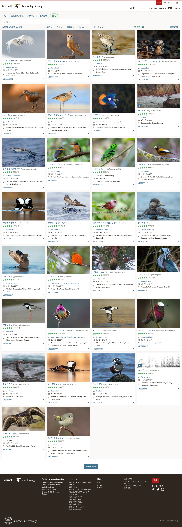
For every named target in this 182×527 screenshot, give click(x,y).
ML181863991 (8, 79)
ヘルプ (177, 8)
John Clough (55, 171)
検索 (132, 8)
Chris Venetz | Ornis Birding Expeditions (110, 122)
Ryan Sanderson (56, 122)
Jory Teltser (9, 391)
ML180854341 (98, 75)
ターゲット (73, 494)
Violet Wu (144, 117)
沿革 (98, 483)
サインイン (169, 3)
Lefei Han (99, 64)
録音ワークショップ (76, 507)
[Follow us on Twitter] (157, 489)
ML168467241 (143, 290)
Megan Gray (145, 68)
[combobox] (48, 21)
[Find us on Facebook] (153, 489)
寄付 (159, 3)
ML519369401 (53, 180)
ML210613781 (98, 349)
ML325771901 (143, 183)
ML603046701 (143, 80)
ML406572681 (53, 457)
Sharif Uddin (55, 68)
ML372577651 (8, 400)
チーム (99, 485)
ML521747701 (143, 241)
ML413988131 (53, 241)
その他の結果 (91, 466)
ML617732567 (98, 131)
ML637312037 (8, 134)
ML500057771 (53, 349)
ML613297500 (143, 126)
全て (54, 16)
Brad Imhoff (55, 391)
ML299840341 (8, 187)
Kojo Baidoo (100, 391)
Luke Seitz (9, 332)
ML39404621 (7, 343)
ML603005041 (53, 292)
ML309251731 (98, 291)
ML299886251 (98, 403)
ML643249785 (8, 449)
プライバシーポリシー (132, 486)
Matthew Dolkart (12, 229)
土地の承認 (128, 479)
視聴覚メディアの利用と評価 (80, 489)
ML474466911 (143, 346)
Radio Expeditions (48, 487)
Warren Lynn (145, 377)
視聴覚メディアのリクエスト (80, 492)
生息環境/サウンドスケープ (23, 16)
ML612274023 (8, 238)
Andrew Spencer (12, 67)
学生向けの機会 (75, 509)
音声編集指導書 (75, 499)
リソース (140, 8)
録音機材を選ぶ (75, 504)
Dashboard (152, 8)
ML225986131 (8, 295)
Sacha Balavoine (11, 122)
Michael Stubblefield (13, 176)
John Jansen (145, 171)
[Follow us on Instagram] (162, 489)
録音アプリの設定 (76, 502)
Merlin (162, 8)
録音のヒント (74, 487)
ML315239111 (53, 403)
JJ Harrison (54, 229)
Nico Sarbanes (56, 445)
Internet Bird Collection (50, 489)
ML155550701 (53, 77)
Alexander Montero (147, 337)
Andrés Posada (146, 281)
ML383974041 (53, 134)
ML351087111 (98, 185)
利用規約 (127, 488)
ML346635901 (98, 241)
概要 (170, 8)
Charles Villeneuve (147, 229)
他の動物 (43, 16)
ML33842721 (142, 389)
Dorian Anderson (12, 283)
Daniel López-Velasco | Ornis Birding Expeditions (68, 337)
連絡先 (99, 487)
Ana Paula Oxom (102, 229)
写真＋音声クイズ (76, 497)
